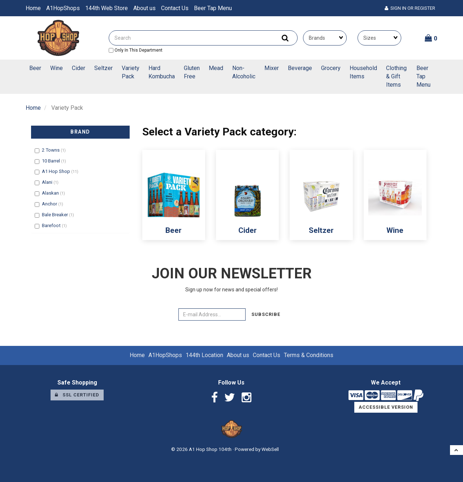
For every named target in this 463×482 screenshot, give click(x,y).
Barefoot (52, 225)
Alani (47, 182)
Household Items (363, 72)
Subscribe (265, 314)
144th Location (204, 355)
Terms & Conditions (308, 355)
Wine (56, 68)
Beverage (300, 68)
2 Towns (51, 150)
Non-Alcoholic (243, 72)
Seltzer (103, 68)
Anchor (50, 204)
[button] (431, 38)
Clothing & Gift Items (396, 76)
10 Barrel (51, 161)
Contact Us (175, 8)
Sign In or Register (410, 8)
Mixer (271, 68)
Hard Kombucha (161, 72)
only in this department (136, 50)
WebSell (270, 449)
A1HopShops (63, 8)
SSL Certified (77, 395)
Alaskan (51, 193)
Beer (35, 68)
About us (144, 8)
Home (33, 8)
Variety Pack (130, 72)
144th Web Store (106, 8)
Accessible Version (386, 407)
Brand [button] (80, 132)
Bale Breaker (55, 214)
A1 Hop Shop (56, 171)
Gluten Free (192, 72)
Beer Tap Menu (213, 8)
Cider (78, 68)
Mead (216, 68)
